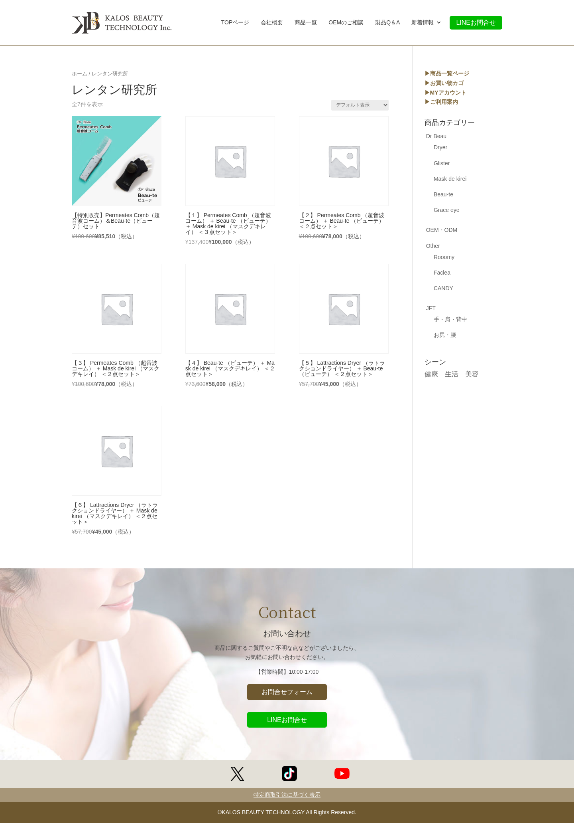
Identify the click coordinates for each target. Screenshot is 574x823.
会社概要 (272, 23)
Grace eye (447, 210)
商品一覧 (306, 23)
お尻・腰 (445, 335)
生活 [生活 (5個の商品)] (451, 374)
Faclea (442, 272)
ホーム (79, 74)
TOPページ (235, 23)
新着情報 (422, 23)
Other (433, 246)
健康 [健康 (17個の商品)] (431, 374)
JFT (431, 308)
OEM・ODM (442, 230)
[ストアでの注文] (360, 105)
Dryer (440, 147)
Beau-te (443, 194)
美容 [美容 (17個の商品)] (472, 374)
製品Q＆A (387, 23)
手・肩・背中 (450, 319)
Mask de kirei (450, 179)
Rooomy (444, 257)
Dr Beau (436, 136)
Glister (442, 163)
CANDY (443, 288)
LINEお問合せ (476, 22)
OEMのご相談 (346, 23)
